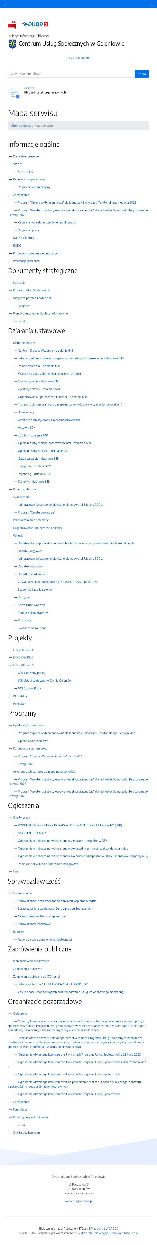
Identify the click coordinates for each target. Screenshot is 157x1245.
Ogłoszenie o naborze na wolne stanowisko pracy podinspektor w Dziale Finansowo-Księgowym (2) (83, 856)
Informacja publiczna (26, 261)
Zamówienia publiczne (27, 968)
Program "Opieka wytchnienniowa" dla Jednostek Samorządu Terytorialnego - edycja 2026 (77, 202)
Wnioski (18, 535)
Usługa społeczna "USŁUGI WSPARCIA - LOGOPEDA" (53, 984)
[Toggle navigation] (151, 4)
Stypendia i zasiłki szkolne (35, 589)
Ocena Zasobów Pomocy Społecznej (42, 916)
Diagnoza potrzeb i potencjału (33, 298)
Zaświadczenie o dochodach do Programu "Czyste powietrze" (58, 581)
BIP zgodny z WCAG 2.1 (103, 1228)
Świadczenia (21, 497)
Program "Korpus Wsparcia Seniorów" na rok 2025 (50, 756)
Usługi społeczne (24, 342)
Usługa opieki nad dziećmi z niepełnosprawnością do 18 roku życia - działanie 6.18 (71, 358)
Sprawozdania (22, 893)
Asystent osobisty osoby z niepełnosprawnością (49, 420)
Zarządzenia (21, 195)
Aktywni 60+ (26, 427)
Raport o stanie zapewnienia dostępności (45, 939)
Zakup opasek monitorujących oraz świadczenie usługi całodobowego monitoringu (71, 992)
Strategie (19, 282)
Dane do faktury (24, 237)
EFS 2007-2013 (23, 650)
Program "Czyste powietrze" (36, 512)
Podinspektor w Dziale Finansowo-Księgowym (48, 864)
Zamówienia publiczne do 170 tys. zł (36, 976)
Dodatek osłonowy (30, 566)
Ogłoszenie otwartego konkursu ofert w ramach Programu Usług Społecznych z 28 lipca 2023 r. (80, 1054)
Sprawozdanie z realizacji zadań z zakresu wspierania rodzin (57, 901)
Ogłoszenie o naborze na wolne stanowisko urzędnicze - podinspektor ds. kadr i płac (73, 848)
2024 (21, 1125)
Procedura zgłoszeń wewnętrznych (36, 253)
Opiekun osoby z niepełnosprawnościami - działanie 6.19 (54, 443)
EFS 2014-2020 (23, 657)
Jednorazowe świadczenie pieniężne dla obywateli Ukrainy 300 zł (60, 504)
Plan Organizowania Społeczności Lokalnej (40, 313)
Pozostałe (24, 620)
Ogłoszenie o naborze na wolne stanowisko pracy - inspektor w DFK (63, 840)
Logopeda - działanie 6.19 (34, 466)
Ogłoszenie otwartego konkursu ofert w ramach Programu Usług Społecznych (69, 1074)
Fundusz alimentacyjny (33, 612)
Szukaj (141, 74)
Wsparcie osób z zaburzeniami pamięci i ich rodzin (50, 373)
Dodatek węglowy (30, 551)
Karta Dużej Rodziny (31, 605)
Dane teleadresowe (26, 156)
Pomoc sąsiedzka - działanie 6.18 (39, 366)
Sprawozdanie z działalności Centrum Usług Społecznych (55, 908)
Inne (16, 871)
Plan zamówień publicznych (31, 961)
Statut (17, 164)
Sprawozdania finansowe (34, 924)
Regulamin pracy (29, 230)
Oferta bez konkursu (26, 1132)
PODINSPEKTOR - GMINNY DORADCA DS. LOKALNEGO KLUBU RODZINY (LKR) (70, 825)
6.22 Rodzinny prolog (31, 672)
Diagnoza (24, 306)
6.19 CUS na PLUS (29, 688)
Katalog (23, 321)
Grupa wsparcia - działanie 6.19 (38, 458)
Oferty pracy (21, 817)
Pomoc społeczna (24, 489)
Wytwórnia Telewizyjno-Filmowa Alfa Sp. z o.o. (108, 1233)
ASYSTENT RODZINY (32, 833)
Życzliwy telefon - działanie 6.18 (39, 389)
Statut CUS (25, 171)
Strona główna (21, 125)
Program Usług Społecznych (31, 290)
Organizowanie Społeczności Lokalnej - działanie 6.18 (52, 397)
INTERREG (20, 696)
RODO (17, 245)
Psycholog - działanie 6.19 (35, 474)
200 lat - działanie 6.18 (33, 435)
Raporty (18, 931)
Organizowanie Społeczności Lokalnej (37, 528)
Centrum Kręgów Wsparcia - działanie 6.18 (45, 350)
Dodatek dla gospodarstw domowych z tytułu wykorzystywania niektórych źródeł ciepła (76, 543)
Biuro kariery (26, 412)
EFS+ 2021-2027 (24, 665)
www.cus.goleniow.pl (78, 1201)
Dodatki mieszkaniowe (32, 574)
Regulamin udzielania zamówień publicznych (47, 222)
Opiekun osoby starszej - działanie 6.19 (43, 450)
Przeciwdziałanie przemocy (31, 520)
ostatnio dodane (79, 57)
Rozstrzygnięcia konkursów (30, 1117)
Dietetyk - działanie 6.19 (34, 481)
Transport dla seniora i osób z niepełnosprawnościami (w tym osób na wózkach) (70, 404)
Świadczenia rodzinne (32, 628)
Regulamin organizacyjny (29, 179)
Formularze (20, 1109)
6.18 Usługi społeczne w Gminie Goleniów (45, 680)
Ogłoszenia (20, 1013)
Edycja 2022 (26, 764)
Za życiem (24, 597)
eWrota (29, 88)
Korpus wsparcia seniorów (30, 748)
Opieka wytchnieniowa (28, 725)
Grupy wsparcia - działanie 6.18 (38, 381)
